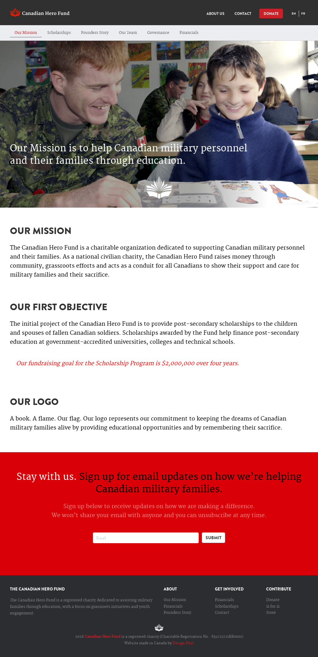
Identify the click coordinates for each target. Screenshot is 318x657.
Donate (272, 600)
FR (303, 13)
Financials (188, 32)
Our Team (128, 32)
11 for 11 (272, 606)
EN (294, 13)
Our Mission (26, 32)
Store (271, 612)
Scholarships (59, 32)
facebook (142, 558)
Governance (158, 32)
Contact (222, 612)
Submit (213, 538)
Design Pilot (183, 643)
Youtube (165, 558)
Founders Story (95, 32)
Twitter (154, 558)
